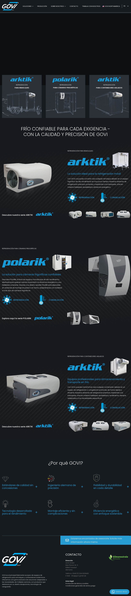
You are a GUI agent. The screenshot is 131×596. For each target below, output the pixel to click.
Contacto (74, 6)
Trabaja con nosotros (91, 6)
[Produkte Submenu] (33, 6)
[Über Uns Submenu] (66, 6)
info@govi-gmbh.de (78, 576)
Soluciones (27, 6)
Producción (42, 6)
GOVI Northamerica (112, 6)
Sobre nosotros (57, 6)
